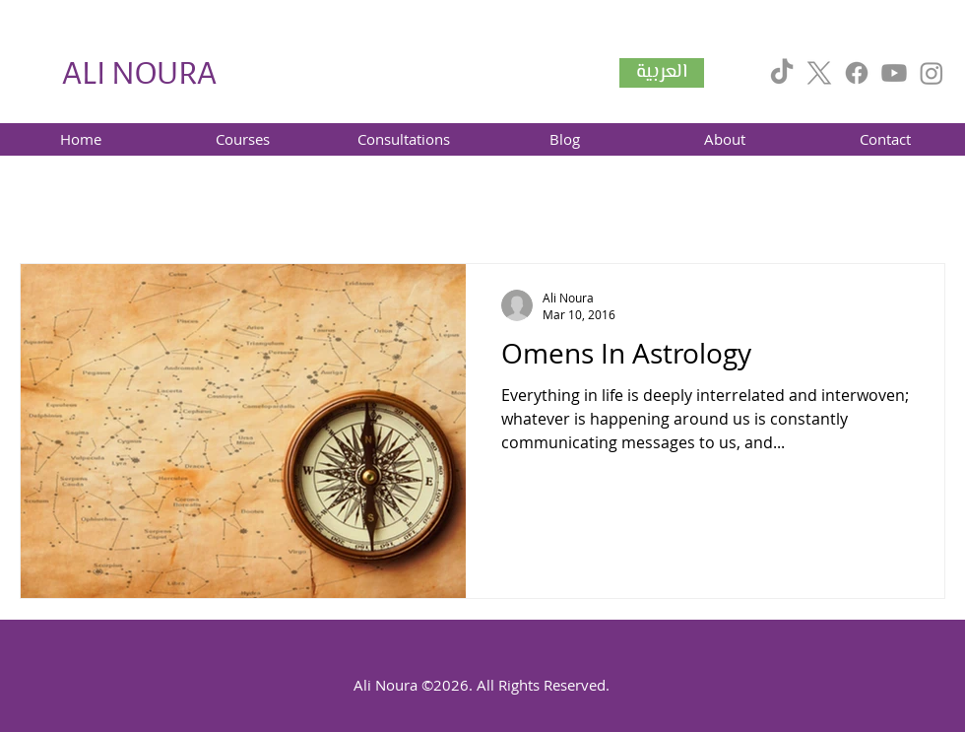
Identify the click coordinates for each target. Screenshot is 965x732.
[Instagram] (931, 73)
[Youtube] (894, 73)
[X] (819, 73)
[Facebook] (856, 73)
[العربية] (661, 73)
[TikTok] (782, 73)
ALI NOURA (139, 73)
